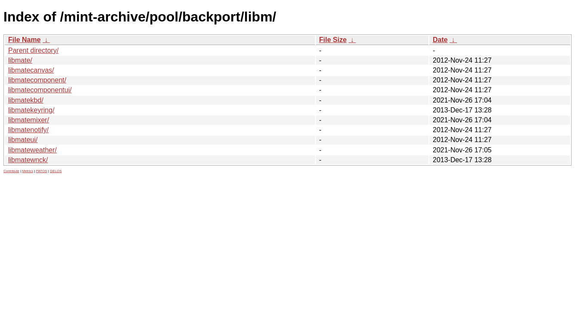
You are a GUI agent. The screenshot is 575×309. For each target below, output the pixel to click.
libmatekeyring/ (31, 110)
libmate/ (20, 60)
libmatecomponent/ (37, 80)
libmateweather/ (32, 150)
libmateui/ (22, 139)
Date (440, 39)
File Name (24, 39)
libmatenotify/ (28, 129)
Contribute (11, 171)
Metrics (27, 171)
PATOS (41, 171)
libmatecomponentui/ (40, 90)
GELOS (56, 171)
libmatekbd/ (25, 100)
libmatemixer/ (28, 120)
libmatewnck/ (28, 160)
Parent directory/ (33, 50)
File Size (333, 39)
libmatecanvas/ (31, 70)
